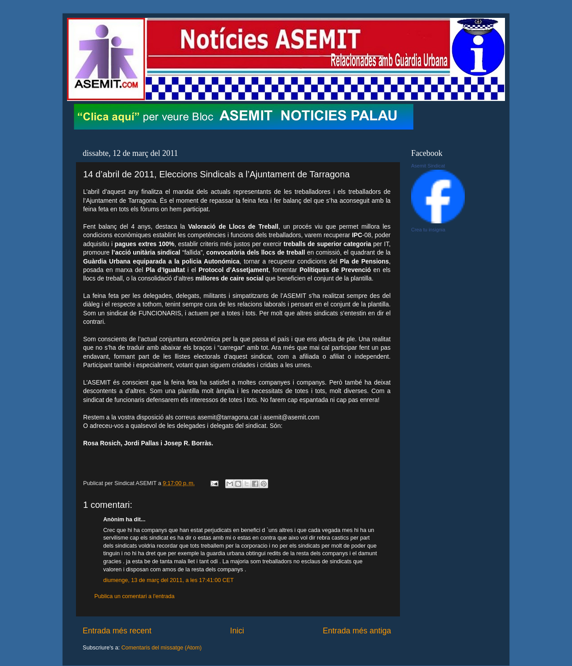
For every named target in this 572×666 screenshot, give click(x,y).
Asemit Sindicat (428, 165)
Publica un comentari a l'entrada (134, 596)
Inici (237, 630)
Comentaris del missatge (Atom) (161, 648)
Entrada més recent (117, 630)
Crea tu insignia (428, 229)
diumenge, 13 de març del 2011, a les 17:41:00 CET (168, 580)
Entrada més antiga (357, 630)
